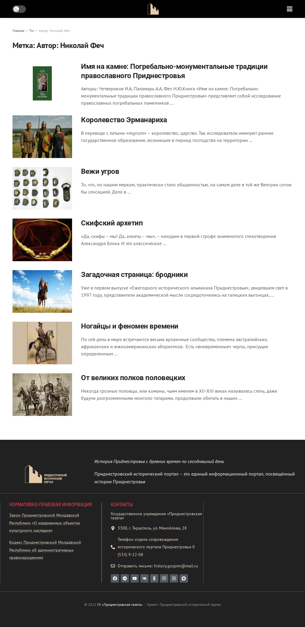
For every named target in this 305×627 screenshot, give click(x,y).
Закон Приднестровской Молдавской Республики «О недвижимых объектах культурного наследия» (44, 523)
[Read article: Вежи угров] (42, 188)
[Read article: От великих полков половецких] (42, 394)
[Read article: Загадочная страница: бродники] (42, 291)
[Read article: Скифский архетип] (42, 240)
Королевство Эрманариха (124, 120)
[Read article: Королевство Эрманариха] (42, 136)
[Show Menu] (289, 9)
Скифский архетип (112, 223)
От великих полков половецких (133, 378)
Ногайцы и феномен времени (129, 326)
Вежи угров (100, 171)
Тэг (31, 30)
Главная (18, 30)
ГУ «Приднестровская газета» (120, 604)
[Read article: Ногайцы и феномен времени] (42, 343)
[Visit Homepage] (153, 9)
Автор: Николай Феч (54, 30)
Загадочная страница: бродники (134, 274)
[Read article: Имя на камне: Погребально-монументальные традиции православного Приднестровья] (42, 83)
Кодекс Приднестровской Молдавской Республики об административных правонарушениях (45, 550)
